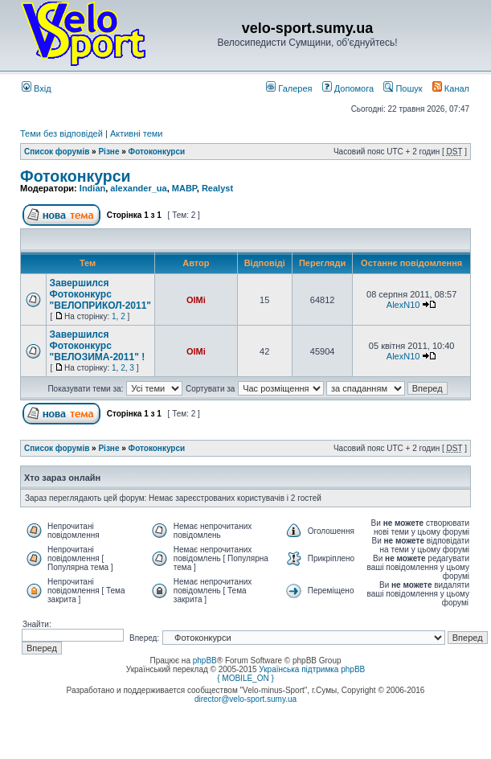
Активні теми (136, 133)
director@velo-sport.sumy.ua (245, 699)
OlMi (196, 300)
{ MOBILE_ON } (245, 678)
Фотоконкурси (157, 151)
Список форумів (56, 151)
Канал (450, 88)
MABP (184, 188)
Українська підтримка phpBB (312, 669)
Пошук (402, 88)
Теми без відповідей (61, 133)
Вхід (36, 88)
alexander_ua (138, 188)
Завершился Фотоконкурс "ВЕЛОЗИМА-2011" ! (97, 346)
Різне (108, 151)
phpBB (205, 660)
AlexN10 (403, 305)
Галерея (289, 88)
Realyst (217, 188)
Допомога (348, 88)
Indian (92, 188)
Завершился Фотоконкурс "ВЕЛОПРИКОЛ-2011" (101, 294)
